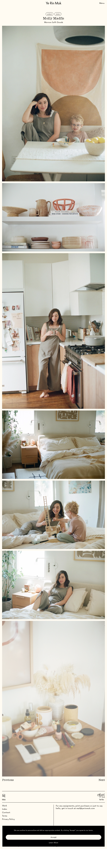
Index (4, 809)
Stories (58, 14)
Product (49, 14)
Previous (8, 780)
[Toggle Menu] (101, 3)
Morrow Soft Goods (53, 22)
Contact (6, 812)
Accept (54, 837)
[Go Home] (53, 3)
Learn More (53, 843)
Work (4, 806)
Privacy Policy (8, 819)
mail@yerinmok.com (85, 808)
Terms (4, 816)
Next (102, 780)
